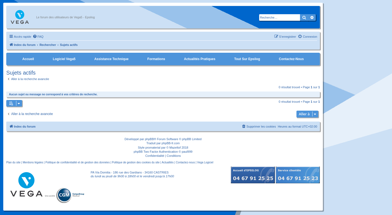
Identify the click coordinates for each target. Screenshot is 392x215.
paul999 (187, 151)
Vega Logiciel (205, 162)
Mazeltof (175, 147)
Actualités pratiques (199, 59)
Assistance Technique (111, 59)
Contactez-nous (291, 59)
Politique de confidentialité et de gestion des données (77, 162)
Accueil (28, 59)
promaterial (152, 147)
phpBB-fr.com (171, 143)
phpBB (149, 139)
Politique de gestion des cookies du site (136, 162)
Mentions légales (33, 162)
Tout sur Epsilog (247, 59)
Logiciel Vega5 (64, 59)
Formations (156, 59)
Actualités (167, 162)
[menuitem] (38, 36)
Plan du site (13, 162)
